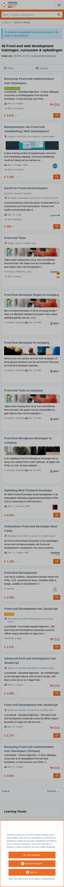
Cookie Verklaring (47, 847)
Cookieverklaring (47, 879)
